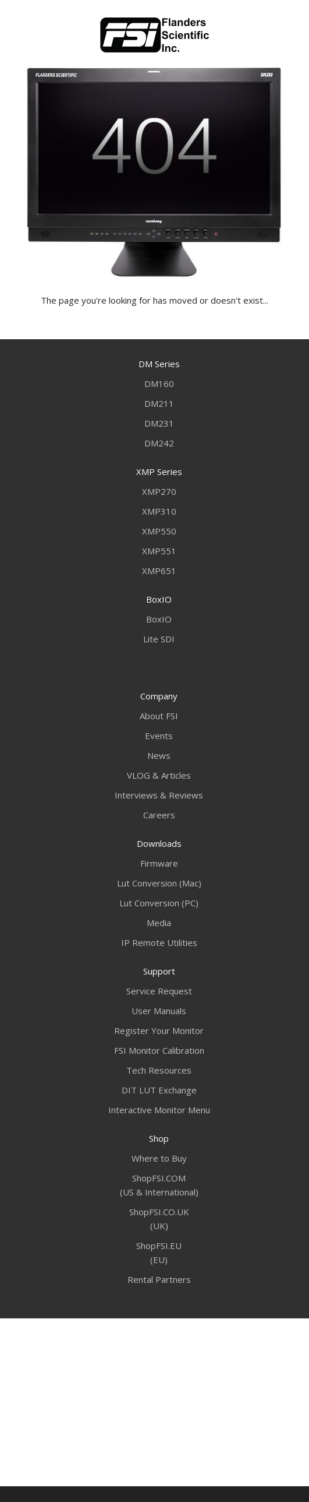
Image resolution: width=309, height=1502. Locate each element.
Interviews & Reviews (159, 795)
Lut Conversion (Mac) (159, 883)
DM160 (159, 383)
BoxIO (159, 619)
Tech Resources (158, 1070)
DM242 (159, 443)
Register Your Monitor (159, 1030)
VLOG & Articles (159, 775)
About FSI (159, 716)
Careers (159, 815)
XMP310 (159, 511)
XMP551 (159, 551)
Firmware (159, 863)
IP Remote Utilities (159, 942)
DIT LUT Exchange (159, 1090)
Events (159, 735)
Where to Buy (159, 1158)
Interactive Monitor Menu (159, 1110)
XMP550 (159, 531)
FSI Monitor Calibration (159, 1050)
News (159, 755)
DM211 (159, 403)
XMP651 (159, 570)
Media (159, 922)
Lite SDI (159, 639)
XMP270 (159, 491)
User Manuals (159, 1010)
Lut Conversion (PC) (158, 903)
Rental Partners (159, 1279)
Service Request (159, 991)
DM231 (159, 423)
